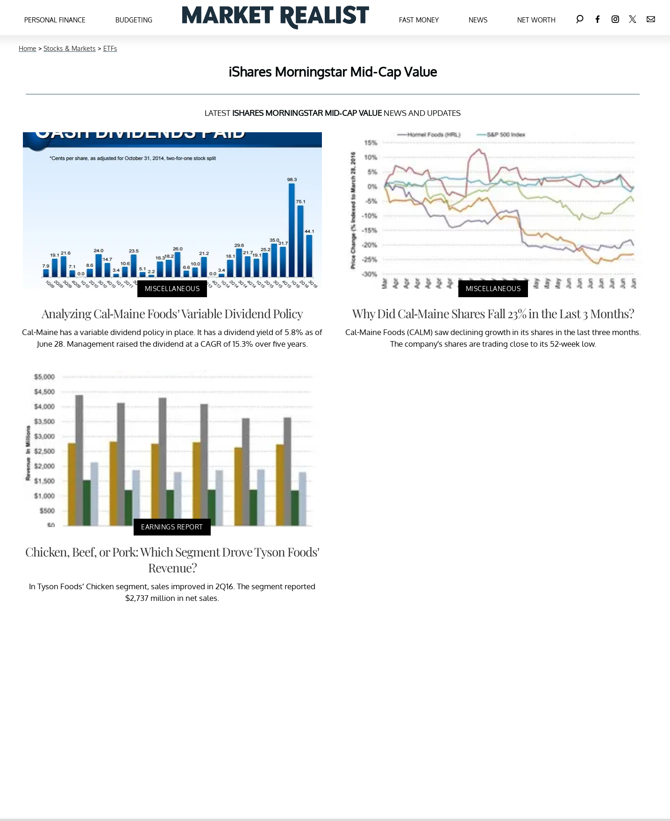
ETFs (110, 48)
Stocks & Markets (69, 48)
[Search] (580, 17)
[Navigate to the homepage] (275, 17)
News (478, 20)
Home (27, 48)
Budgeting (133, 20)
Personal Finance (55, 20)
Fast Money (419, 20)
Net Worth (536, 20)
